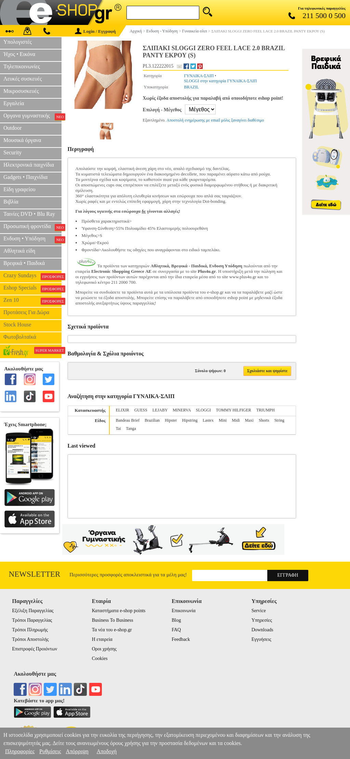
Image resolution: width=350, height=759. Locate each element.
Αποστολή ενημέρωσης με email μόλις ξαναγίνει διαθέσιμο (215, 120)
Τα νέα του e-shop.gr (112, 629)
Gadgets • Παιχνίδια (25, 177)
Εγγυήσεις (261, 639)
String (279, 420)
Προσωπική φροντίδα (32, 227)
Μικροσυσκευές (21, 91)
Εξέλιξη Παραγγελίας (32, 610)
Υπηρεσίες (262, 620)
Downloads (262, 629)
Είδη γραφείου (19, 189)
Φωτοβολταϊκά (19, 337)
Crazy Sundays (32, 276)
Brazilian (152, 420)
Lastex (208, 420)
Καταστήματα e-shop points (119, 610)
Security (12, 152)
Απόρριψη (77, 751)
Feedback (181, 639)
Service (259, 610)
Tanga (131, 428)
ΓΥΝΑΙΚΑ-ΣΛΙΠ (199, 75)
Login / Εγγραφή (95, 31)
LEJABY (159, 410)
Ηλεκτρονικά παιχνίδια (28, 165)
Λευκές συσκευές (22, 79)
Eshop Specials (32, 288)
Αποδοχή (107, 751)
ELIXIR (122, 410)
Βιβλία (10, 202)
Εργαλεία (13, 103)
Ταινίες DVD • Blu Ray (29, 214)
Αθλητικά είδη (19, 251)
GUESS (140, 410)
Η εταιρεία (102, 639)
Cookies (100, 658)
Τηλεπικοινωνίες (21, 66)
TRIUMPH (265, 410)
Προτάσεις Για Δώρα (26, 312)
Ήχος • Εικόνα (19, 54)
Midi (236, 420)
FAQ (176, 629)
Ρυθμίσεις (50, 751)
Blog (176, 620)
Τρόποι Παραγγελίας (32, 620)
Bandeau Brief (128, 420)
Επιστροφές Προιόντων (34, 648)
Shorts (264, 420)
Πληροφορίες (20, 751)
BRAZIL (191, 87)
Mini (223, 420)
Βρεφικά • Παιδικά (24, 263)
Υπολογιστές (17, 42)
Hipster (171, 420)
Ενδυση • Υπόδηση (32, 239)
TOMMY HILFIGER (233, 410)
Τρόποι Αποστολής (30, 639)
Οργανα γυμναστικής (32, 116)
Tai (118, 428)
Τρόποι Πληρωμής (30, 629)
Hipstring (190, 420)
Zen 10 (32, 301)
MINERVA (182, 410)
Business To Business (112, 620)
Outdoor (12, 128)
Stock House (17, 324)
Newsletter (34, 574)
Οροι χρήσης (104, 648)
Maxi (249, 420)
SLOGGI (203, 410)
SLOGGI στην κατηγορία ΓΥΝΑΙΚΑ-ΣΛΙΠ (220, 81)
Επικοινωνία (184, 610)
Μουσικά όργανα (22, 140)
